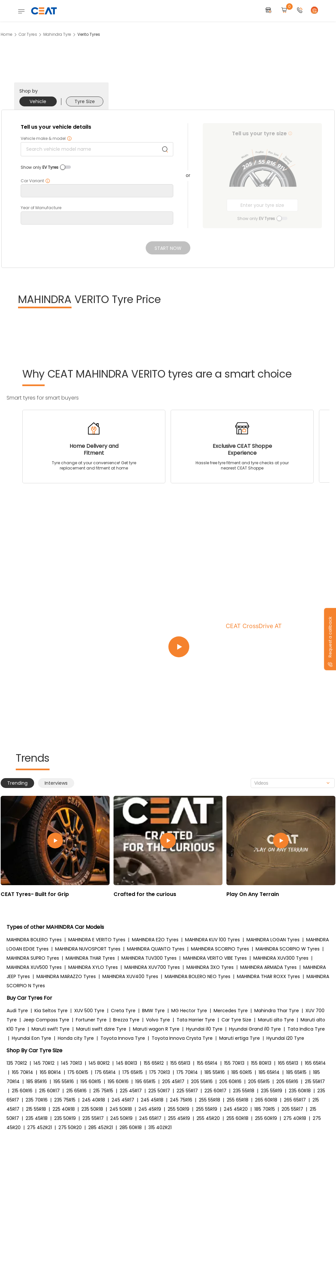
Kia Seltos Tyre (51, 1010)
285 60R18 (130, 1127)
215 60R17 (49, 1090)
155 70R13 (234, 1063)
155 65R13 (180, 1063)
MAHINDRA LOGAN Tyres (273, 939)
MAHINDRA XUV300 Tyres (280, 958)
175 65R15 (132, 1072)
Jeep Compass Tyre (46, 1019)
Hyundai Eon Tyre (31, 1038)
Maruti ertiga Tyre (239, 1038)
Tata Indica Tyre (306, 1029)
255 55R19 (206, 1109)
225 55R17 (187, 1090)
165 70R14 (22, 1072)
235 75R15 (64, 1100)
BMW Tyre (153, 1010)
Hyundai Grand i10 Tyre (255, 1029)
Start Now (168, 248)
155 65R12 (154, 1063)
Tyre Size (84, 101)
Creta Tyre (123, 1010)
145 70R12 (43, 1063)
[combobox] (293, 783)
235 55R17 (93, 1118)
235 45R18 (37, 1118)
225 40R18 (63, 1109)
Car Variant (35, 181)
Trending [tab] (17, 783)
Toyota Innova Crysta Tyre (182, 1038)
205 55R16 (202, 1081)
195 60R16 (118, 1081)
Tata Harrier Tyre (196, 1019)
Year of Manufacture (41, 207)
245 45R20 (236, 1109)
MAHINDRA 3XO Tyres (210, 967)
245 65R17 (150, 1118)
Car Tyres (28, 34)
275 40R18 (295, 1118)
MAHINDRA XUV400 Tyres (130, 976)
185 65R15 (296, 1072)
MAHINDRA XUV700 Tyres (152, 967)
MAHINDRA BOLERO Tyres (34, 939)
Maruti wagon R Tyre (156, 1029)
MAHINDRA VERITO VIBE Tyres (215, 958)
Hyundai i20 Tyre (285, 1038)
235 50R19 (65, 1118)
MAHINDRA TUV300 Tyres (149, 958)
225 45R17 (131, 1090)
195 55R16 (63, 1081)
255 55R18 (209, 1100)
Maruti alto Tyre (276, 1019)
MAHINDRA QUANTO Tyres (155, 949)
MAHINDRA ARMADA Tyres (268, 967)
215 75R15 (103, 1090)
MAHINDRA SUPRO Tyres (33, 958)
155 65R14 (207, 1063)
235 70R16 (37, 1100)
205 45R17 (173, 1081)
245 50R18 (121, 1109)
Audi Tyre (17, 1010)
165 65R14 (315, 1063)
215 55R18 (36, 1109)
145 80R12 (99, 1063)
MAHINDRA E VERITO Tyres (96, 939)
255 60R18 (237, 1118)
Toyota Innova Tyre (122, 1038)
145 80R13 (126, 1063)
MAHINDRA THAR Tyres (90, 958)
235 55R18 (243, 1090)
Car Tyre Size (236, 1019)
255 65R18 (237, 1100)
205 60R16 (230, 1081)
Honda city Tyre (76, 1038)
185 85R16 (36, 1081)
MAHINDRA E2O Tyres (155, 939)
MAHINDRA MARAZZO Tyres (66, 976)
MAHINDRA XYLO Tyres (93, 967)
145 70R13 (71, 1063)
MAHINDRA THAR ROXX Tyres (268, 976)
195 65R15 (145, 1081)
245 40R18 (93, 1100)
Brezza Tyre (126, 1019)
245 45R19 (149, 1109)
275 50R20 (70, 1127)
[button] (300, 10)
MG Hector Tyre (189, 1010)
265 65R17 (295, 1100)
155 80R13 (261, 1063)
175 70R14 (187, 1072)
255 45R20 (208, 1118)
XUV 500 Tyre (89, 1010)
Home (6, 34)
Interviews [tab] (56, 783)
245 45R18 (152, 1100)
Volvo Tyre (158, 1019)
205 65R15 (259, 1081)
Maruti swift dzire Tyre (101, 1029)
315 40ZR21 (160, 1127)
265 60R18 (266, 1100)
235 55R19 (271, 1090)
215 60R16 (22, 1090)
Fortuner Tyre (91, 1019)
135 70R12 (17, 1063)
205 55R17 (292, 1109)
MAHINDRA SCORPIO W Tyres (288, 949)
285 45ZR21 (100, 1127)
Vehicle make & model (46, 138)
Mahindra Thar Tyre (276, 1010)
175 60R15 (78, 1072)
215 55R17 (315, 1081)
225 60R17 (215, 1090)
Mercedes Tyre (231, 1010)
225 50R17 (159, 1090)
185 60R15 (241, 1072)
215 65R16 (76, 1090)
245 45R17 (123, 1100)
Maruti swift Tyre (51, 1029)
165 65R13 (288, 1063)
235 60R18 (300, 1090)
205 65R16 (287, 1081)
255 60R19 (266, 1118)
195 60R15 (90, 1081)
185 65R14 (269, 1072)
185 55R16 (214, 1072)
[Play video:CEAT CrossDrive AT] (247, 647)
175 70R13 (159, 1072)
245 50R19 (121, 1118)
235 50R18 (92, 1109)
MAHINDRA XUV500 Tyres (34, 967)
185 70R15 (264, 1109)
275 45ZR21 (39, 1127)
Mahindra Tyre (57, 34)
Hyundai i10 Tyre (204, 1029)
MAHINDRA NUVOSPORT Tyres (87, 949)
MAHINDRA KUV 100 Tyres (212, 939)
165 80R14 (50, 1072)
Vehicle (38, 101)
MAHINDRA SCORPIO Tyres (220, 949)
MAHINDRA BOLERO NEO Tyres (197, 976)
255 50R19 (178, 1109)
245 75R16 (181, 1100)
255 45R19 (179, 1118)
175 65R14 (105, 1072)
